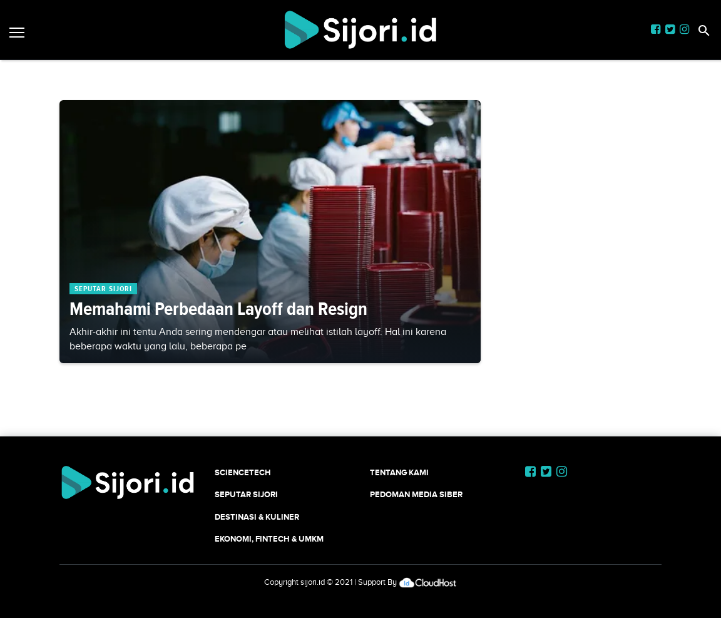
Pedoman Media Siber (416, 494)
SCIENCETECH (243, 472)
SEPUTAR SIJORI (246, 494)
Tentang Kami (399, 472)
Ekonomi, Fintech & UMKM (269, 538)
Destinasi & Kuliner (257, 517)
